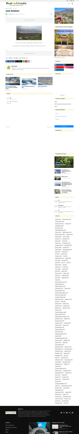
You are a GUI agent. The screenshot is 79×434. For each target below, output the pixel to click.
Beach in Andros (60, 234)
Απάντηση (9, 103)
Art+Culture (59, 228)
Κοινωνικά (58, 340)
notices (65, 269)
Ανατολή (67, 288)
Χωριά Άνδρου (59, 390)
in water (65, 267)
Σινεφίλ (65, 377)
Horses (64, 241)
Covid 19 (66, 236)
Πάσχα (58, 362)
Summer (58, 256)
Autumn (58, 232)
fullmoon (58, 267)
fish (68, 262)
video (57, 280)
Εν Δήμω (67, 323)
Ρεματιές (68, 372)
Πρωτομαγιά (67, 370)
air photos (65, 260)
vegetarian (65, 277)
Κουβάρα (66, 340)
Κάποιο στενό (65, 176)
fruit (64, 264)
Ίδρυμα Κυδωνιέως (60, 286)
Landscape (59, 245)
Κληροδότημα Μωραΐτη (61, 338)
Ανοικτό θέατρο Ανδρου (61, 293)
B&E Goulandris (67, 232)
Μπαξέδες (58, 353)
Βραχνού (66, 305)
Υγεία (57, 385)
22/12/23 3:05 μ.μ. (13, 99)
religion (66, 273)
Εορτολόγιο (62, 95)
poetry (64, 271)
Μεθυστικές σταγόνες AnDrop (65, 431)
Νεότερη (8, 126)
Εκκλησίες (58, 323)
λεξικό (57, 401)
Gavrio (58, 238)
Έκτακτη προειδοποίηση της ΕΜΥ (28, 87)
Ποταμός (58, 370)
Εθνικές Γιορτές (59, 321)
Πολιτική (58, 366)
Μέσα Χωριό (59, 347)
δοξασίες (58, 394)
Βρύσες (58, 308)
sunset (57, 275)
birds (57, 262)
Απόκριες (68, 299)
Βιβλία (65, 303)
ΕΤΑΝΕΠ (67, 318)
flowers (58, 264)
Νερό (57, 357)
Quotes (57, 251)
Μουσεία (67, 351)
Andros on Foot (59, 223)
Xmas (57, 260)
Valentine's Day (59, 258)
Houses (57, 243)
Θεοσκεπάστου (59, 327)
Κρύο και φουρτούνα (42, 86)
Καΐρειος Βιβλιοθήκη (60, 334)
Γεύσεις (58, 310)
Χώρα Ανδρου (59, 392)
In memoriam (66, 243)
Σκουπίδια (65, 379)
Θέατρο (65, 325)
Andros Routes (67, 219)
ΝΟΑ (66, 355)
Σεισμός (58, 377)
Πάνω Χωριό (68, 359)
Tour (65, 256)
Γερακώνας (66, 308)
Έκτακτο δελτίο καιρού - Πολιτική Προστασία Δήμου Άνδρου (11, 87)
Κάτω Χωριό (59, 331)
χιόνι (66, 403)
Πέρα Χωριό (66, 362)
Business (58, 236)
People (58, 249)
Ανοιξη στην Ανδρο (60, 295)
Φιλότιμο (58, 388)
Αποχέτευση (59, 299)
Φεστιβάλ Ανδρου (66, 385)
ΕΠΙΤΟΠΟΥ (58, 318)
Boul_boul (14, 66)
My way (58, 247)
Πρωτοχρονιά (59, 372)
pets (57, 271)
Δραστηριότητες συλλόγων (62, 316)
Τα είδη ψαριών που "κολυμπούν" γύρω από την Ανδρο (65, 426)
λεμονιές (67, 398)
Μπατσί (66, 353)
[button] (69, 3)
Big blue (69, 234)
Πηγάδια (66, 364)
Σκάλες (58, 379)
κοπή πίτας (59, 398)
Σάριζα (64, 375)
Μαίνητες (68, 347)
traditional (65, 275)
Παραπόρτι (58, 364)
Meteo (56, 101)
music (57, 269)
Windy (56, 106)
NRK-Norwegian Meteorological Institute (63, 104)
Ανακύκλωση (59, 288)
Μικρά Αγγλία (59, 349)
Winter (68, 258)
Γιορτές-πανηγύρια (60, 312)
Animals (68, 223)
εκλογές (58, 396)
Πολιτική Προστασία (60, 368)
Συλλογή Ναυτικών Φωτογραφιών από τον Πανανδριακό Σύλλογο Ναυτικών (67, 184)
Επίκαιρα (58, 325)
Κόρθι (65, 342)
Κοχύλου (58, 342)
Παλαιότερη (49, 126)
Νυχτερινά (64, 357)
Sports (64, 254)
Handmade (65, 238)
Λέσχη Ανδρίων (59, 344)
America (58, 219)
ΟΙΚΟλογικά (59, 359)
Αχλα (63, 301)
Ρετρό (57, 375)
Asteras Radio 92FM (60, 230)
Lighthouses (68, 245)
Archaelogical (59, 226)
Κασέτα (58, 336)
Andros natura (59, 221)
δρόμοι (65, 394)
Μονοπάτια (59, 351)
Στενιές (58, 381)
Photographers (67, 249)
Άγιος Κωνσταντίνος (60, 282)
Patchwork (66, 247)
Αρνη (57, 301)
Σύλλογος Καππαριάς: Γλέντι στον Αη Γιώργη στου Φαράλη (67, 191)
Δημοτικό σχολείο (60, 314)
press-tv (58, 273)
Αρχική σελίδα (8, 8)
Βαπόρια (58, 303)
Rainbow (65, 251)
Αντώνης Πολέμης (60, 297)
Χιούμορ (66, 388)
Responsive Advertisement (29, 20)
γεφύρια (68, 392)
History (57, 241)
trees (57, 277)
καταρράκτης (67, 396)
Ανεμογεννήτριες (60, 290)
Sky (57, 254)
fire (63, 262)
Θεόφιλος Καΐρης (60, 329)
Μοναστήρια (68, 349)
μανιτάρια (65, 401)
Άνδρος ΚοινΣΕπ (59, 284)
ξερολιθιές (58, 403)
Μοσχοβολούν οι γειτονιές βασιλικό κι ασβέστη (66, 171)
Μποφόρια (15, 8)
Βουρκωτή (58, 305)
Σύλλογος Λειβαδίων (61, 383)
